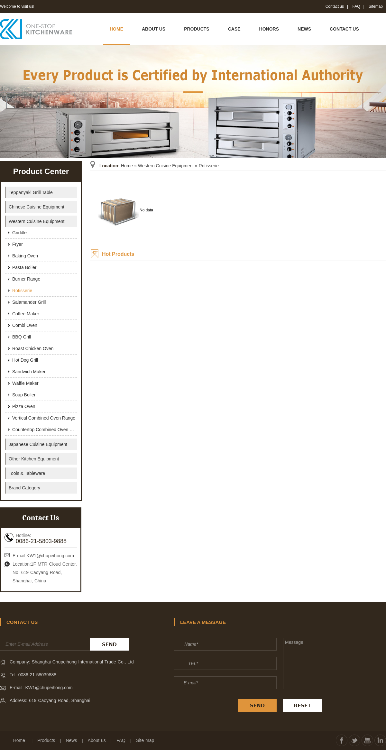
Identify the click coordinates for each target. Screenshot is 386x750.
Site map (145, 740)
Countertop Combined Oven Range (44, 429)
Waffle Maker (25, 383)
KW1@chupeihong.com (50, 555)
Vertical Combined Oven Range (43, 418)
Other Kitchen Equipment (34, 458)
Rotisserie (209, 165)
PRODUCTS (196, 29)
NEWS (304, 29)
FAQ (356, 6)
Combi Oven (24, 325)
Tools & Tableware (27, 473)
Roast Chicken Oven (32, 348)
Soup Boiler (23, 394)
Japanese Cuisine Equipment (38, 444)
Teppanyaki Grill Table (31, 192)
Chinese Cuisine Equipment (36, 206)
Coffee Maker (25, 313)
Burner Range (26, 279)
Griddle (19, 232)
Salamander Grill (29, 302)
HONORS (269, 29)
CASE (234, 29)
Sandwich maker (29, 371)
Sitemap (376, 6)
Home (127, 165)
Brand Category (24, 487)
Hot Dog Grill (25, 360)
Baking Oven (25, 255)
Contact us (335, 6)
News (71, 740)
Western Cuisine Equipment (166, 165)
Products (46, 740)
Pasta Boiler (24, 267)
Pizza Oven (23, 406)
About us (97, 740)
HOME (116, 29)
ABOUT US (153, 29)
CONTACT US (344, 29)
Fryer (17, 244)
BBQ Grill (21, 336)
